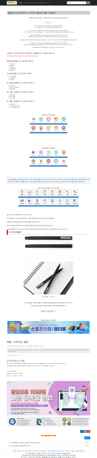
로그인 (48, 3)
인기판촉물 (34, 3)
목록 (87, 438)
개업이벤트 (43, 451)
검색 (88, 3)
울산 (73, 451)
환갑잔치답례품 (51, 451)
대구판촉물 (28, 451)
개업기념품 (60, 451)
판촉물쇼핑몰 (41, 3)
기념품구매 (68, 451)
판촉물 (20, 3)
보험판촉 (31, 181)
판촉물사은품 (16, 451)
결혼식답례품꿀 (80, 451)
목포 (22, 451)
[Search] (76, 2)
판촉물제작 (36, 451)
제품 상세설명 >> (48, 311)
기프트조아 (52, 297)
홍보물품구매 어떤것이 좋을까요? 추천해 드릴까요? (26, 443)
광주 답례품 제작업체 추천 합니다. (21, 446)
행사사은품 (27, 3)
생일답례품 (12, 63)
